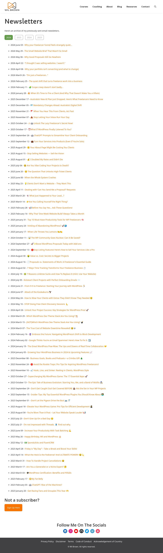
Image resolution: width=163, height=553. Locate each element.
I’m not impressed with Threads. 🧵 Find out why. (47, 424)
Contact (145, 6)
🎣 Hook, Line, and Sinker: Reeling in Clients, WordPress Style (59, 370)
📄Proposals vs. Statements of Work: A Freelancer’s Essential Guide (59, 262)
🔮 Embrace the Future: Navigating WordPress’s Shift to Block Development (65, 334)
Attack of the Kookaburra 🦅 (38, 292)
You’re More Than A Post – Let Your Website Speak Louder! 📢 (56, 412)
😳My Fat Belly (36, 478)
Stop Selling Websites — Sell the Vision (45, 153)
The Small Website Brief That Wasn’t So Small (45, 51)
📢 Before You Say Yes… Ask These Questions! (50, 207)
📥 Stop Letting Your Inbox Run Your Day (49, 117)
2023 (39, 37)
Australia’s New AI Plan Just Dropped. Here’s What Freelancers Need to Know (66, 99)
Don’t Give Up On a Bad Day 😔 (38, 418)
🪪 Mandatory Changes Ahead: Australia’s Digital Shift (56, 105)
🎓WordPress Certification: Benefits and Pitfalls (48, 472)
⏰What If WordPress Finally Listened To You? (49, 129)
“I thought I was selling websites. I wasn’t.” (45, 63)
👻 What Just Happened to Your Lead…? (45, 195)
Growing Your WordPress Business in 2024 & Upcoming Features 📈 (60, 352)
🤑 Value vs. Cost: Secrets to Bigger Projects (48, 256)
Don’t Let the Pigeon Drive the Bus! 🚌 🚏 (50, 400)
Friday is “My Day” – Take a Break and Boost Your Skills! (51, 448)
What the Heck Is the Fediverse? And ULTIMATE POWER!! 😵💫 (54, 454)
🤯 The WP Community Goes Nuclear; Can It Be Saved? (54, 237)
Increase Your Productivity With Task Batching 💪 (48, 430)
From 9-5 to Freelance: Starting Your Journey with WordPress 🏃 (55, 286)
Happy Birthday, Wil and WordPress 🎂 (42, 436)
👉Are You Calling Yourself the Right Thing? (47, 201)
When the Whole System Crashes (40, 177)
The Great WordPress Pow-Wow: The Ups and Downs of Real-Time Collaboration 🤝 (67, 346)
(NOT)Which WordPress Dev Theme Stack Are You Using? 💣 (54, 322)
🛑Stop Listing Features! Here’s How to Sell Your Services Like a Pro (63, 249)
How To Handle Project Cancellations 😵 (45, 460)
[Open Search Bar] (155, 6)
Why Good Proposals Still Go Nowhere (42, 57)
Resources (131, 6)
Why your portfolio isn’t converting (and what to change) (52, 69)
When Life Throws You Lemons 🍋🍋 (45, 231)
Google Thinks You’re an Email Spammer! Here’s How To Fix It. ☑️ (60, 340)
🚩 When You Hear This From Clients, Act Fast (52, 111)
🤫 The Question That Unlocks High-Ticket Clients (48, 171)
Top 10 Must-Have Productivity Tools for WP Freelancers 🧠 (56, 219)
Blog (119, 6)
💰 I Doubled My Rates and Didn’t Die (45, 159)
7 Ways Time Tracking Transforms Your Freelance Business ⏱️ (56, 268)
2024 (29, 37)
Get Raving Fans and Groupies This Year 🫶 (48, 490)
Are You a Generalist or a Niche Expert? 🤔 (46, 466)
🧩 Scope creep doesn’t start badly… (46, 87)
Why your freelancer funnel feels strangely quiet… (48, 45)
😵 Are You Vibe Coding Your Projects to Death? (46, 165)
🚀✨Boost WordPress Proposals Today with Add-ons (56, 243)
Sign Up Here (13, 507)
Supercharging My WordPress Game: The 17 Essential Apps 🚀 (57, 376)
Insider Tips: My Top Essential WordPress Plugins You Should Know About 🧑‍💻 (67, 394)
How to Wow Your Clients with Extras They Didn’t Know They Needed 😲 (58, 298)
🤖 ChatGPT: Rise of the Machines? (45, 484)
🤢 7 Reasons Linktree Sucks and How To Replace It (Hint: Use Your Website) (60, 274)
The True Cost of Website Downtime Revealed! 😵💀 (51, 328)
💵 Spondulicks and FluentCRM (39, 442)
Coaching (97, 6)
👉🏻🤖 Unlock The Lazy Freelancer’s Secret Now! (50, 123)
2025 (19, 37)
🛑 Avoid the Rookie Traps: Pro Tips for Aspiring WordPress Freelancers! (64, 364)
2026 (8, 37)
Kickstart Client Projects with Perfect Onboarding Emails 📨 (52, 280)
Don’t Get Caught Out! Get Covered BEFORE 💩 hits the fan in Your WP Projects (68, 388)
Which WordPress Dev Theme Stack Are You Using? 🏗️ (52, 316)
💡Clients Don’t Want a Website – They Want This (47, 183)
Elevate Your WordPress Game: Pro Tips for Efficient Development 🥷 (60, 406)
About (109, 6)
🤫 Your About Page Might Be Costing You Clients (50, 147)
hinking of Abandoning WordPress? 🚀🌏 (47, 225)
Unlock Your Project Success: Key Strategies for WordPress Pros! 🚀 (57, 310)
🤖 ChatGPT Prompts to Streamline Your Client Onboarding (59, 135)
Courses (84, 6)
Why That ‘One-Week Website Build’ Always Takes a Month (56, 213)
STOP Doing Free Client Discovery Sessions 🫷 (46, 304)
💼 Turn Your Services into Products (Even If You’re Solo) (57, 141)
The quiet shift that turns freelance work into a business (55, 81)
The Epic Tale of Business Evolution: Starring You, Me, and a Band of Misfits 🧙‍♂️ (65, 382)
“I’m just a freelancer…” (37, 75)
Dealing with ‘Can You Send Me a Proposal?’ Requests (50, 189)
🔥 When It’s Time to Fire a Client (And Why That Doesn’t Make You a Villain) (63, 93)
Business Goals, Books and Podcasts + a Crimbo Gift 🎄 (56, 358)
